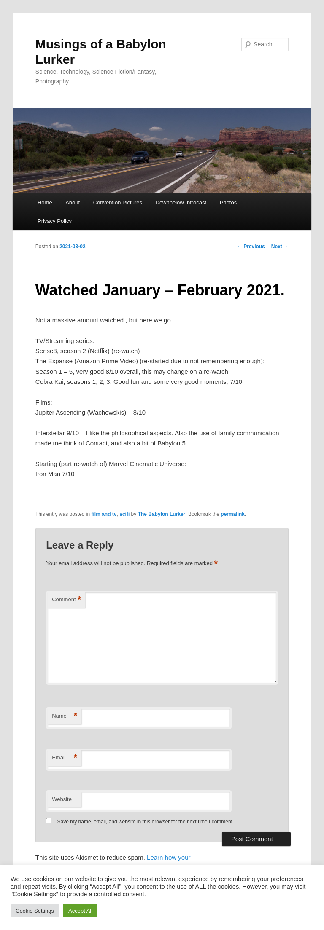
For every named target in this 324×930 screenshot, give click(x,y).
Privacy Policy (55, 221)
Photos (228, 202)
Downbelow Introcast (181, 202)
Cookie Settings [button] (35, 911)
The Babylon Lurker (162, 514)
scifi (124, 514)
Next (280, 246)
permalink (233, 514)
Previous (251, 246)
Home (45, 202)
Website (62, 799)
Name (64, 716)
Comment (66, 600)
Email (64, 758)
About (72, 202)
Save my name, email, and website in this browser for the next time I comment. (145, 822)
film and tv (104, 514)
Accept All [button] (80, 911)
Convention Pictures (117, 202)
